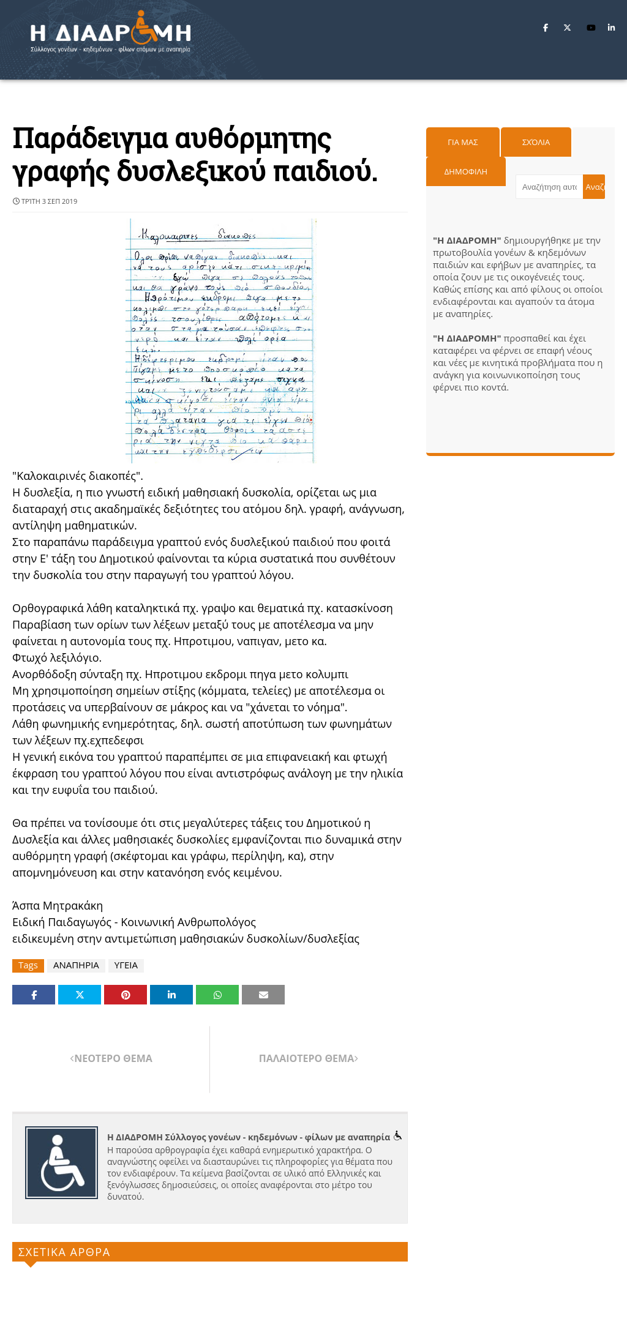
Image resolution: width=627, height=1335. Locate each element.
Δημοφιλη (466, 171)
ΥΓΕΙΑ (126, 965)
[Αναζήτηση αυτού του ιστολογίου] (549, 186)
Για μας (463, 142)
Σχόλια (536, 142)
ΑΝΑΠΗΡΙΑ (76, 965)
